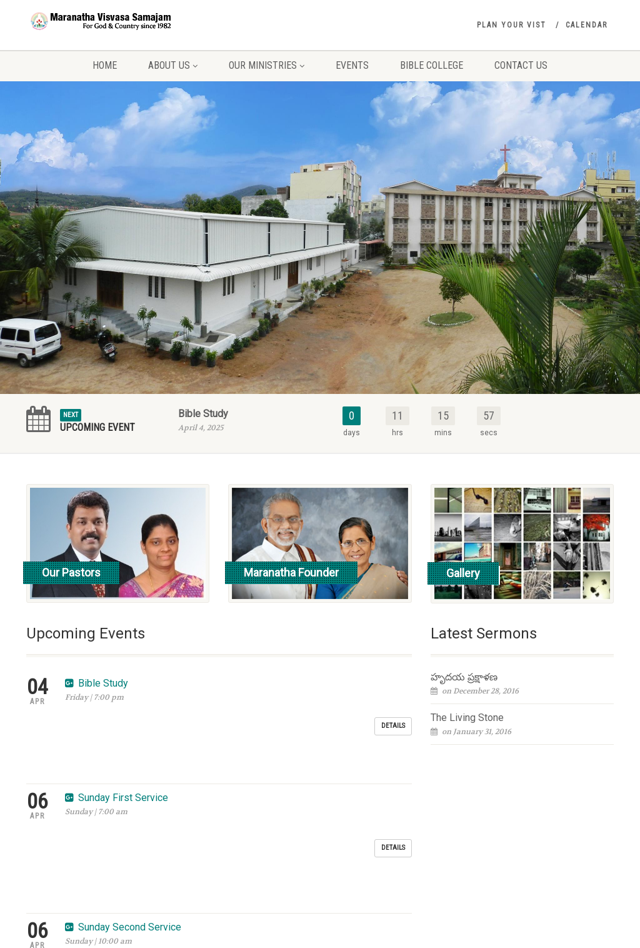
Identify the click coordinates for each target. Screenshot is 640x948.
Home (104, 65)
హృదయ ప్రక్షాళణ (464, 677)
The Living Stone (467, 718)
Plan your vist (511, 25)
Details (393, 692)
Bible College (431, 65)
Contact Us (521, 65)
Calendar (587, 25)
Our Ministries (266, 65)
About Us (173, 65)
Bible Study (203, 414)
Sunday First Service (123, 730)
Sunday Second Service (129, 777)
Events (352, 65)
